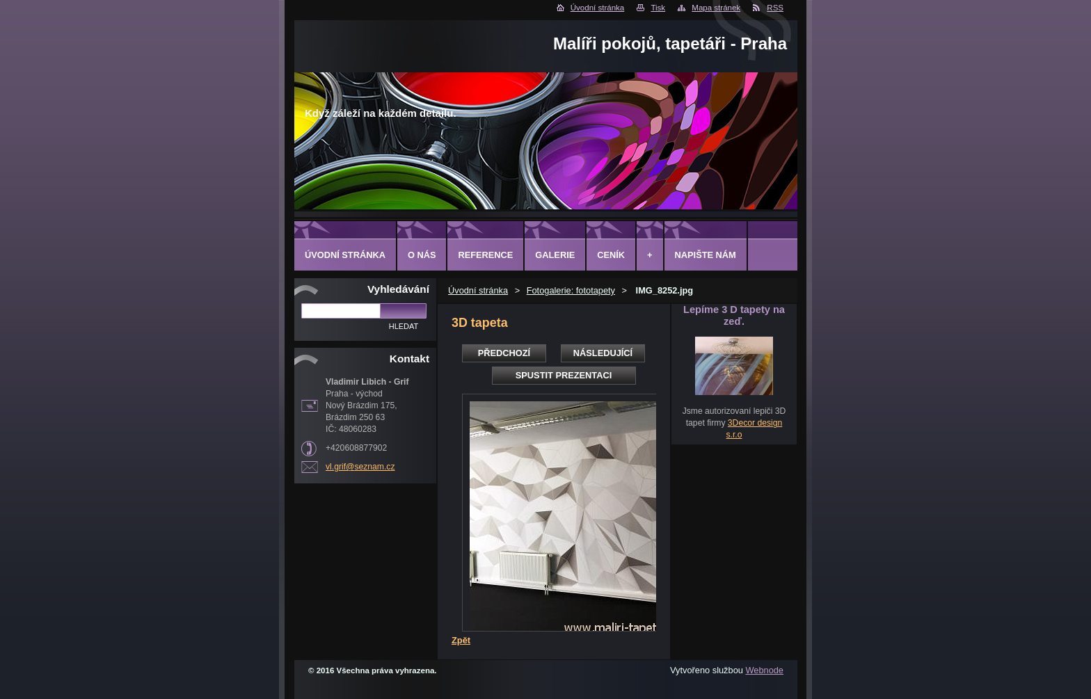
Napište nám (705, 255)
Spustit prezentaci (564, 375)
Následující (602, 353)
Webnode (764, 670)
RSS (775, 7)
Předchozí (504, 353)
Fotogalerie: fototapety (571, 290)
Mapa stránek (716, 7)
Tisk (658, 7)
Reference (485, 255)
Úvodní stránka (597, 7)
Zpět (461, 640)
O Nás (422, 255)
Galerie (555, 255)
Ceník (611, 255)
